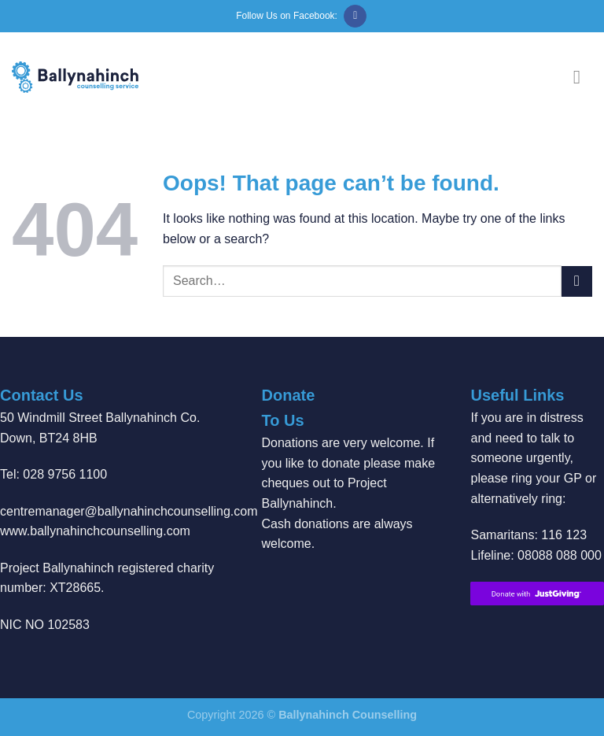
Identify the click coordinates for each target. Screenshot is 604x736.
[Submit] (577, 281)
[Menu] (582, 76)
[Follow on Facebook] (355, 16)
